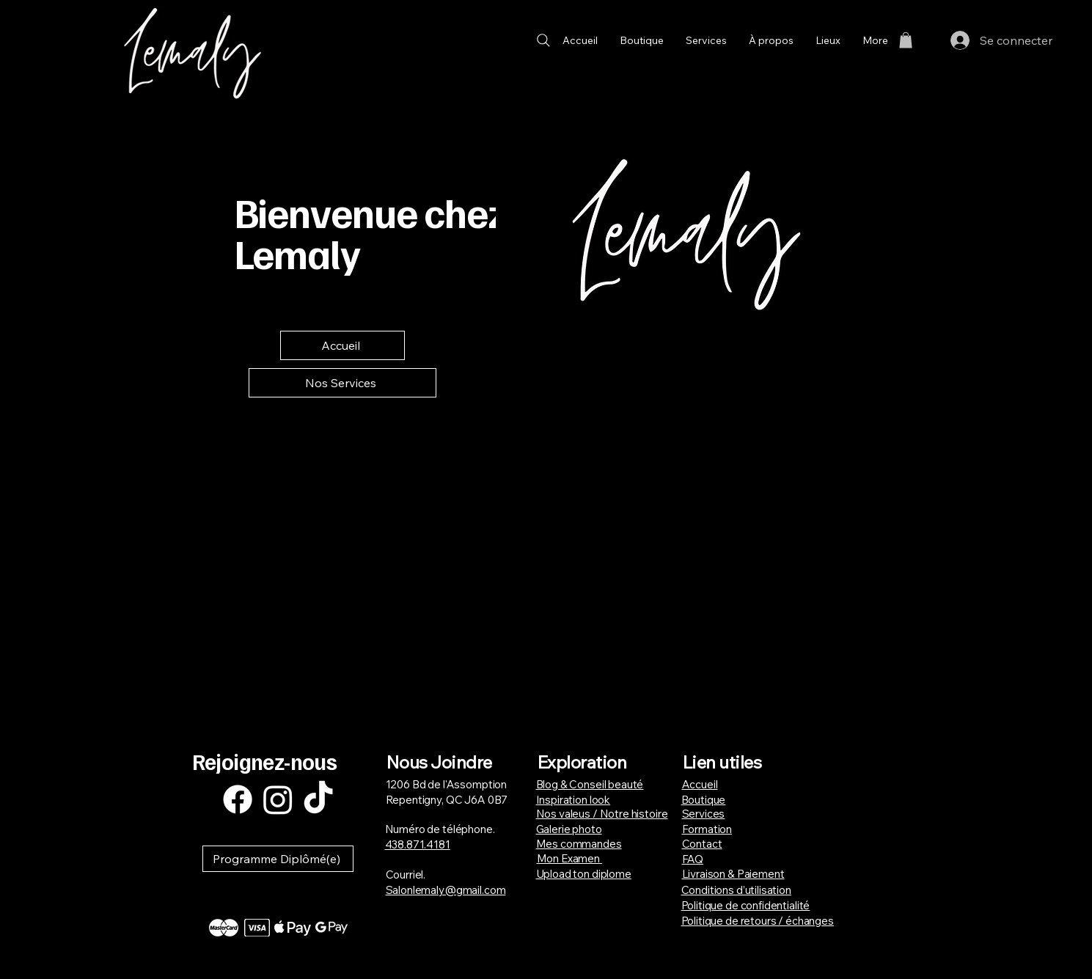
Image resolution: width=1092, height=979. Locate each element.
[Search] (543, 40)
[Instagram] (278, 799)
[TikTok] (318, 799)
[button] (905, 40)
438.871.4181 (417, 844)
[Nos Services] (342, 382)
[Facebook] (238, 799)
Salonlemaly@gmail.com (446, 890)
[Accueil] (342, 345)
